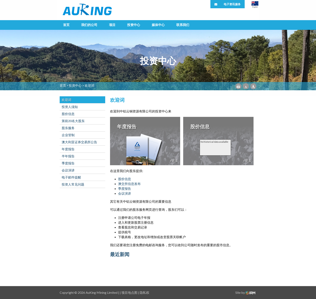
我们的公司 (89, 25)
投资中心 (133, 25)
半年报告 (68, 156)
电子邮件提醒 (71, 177)
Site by (245, 292)
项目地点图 (129, 292)
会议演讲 (68, 170)
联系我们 (182, 25)
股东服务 (68, 128)
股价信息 (68, 114)
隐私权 (144, 292)
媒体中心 (158, 25)
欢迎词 (66, 100)
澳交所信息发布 (129, 184)
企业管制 (68, 135)
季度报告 (68, 163)
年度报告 (68, 149)
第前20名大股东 (73, 121)
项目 (112, 25)
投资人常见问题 (73, 184)
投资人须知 (70, 107)
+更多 (174, 161)
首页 (66, 25)
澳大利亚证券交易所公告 (79, 142)
